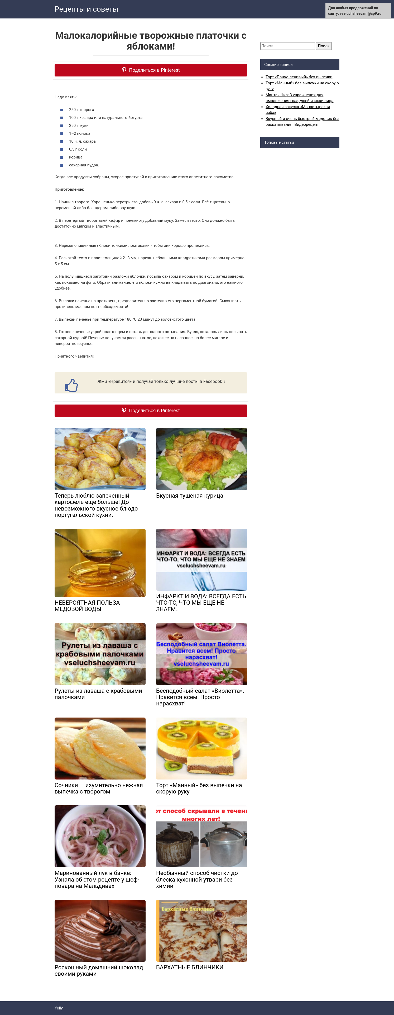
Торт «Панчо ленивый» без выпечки (299, 77)
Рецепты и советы (86, 9)
